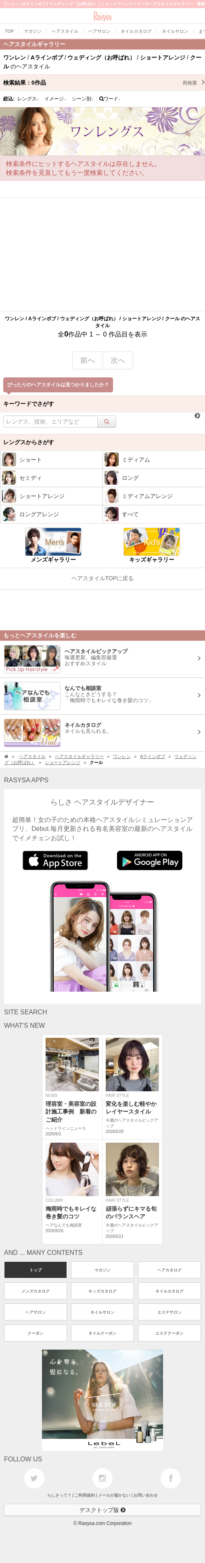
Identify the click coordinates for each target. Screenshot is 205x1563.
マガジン (102, 1270)
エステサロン (169, 1312)
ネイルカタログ (169, 1291)
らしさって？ (59, 1495)
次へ (118, 360)
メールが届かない (114, 1495)
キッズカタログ (102, 1291)
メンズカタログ (35, 1291)
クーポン (35, 1333)
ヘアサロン (35, 1312)
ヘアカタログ (169, 1270)
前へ (87, 360)
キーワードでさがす (28, 403)
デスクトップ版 (102, 1510)
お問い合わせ (146, 1495)
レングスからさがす (28, 442)
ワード (110, 99)
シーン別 (83, 99)
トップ (35, 1270)
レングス (28, 99)
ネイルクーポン (102, 1333)
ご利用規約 (85, 1495)
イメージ (55, 99)
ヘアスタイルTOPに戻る (102, 578)
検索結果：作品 (104, 82)
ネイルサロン (102, 1312)
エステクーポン (169, 1333)
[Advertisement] (102, 254)
